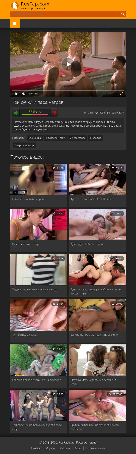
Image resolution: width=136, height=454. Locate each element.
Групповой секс (55, 137)
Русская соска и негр (25, 244)
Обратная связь (95, 448)
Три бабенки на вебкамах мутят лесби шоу (37, 427)
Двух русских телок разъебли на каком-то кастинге (96, 291)
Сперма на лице (24, 145)
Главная (36, 448)
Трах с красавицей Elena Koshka (91, 199)
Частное (65, 448)
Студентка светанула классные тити (35, 289)
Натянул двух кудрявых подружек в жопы (94, 382)
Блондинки (35, 137)
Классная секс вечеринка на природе (36, 380)
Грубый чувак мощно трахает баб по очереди (95, 427)
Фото (78, 448)
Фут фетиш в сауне (24, 334)
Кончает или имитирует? (28, 199)
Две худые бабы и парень (88, 244)
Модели (50, 448)
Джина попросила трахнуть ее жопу (94, 334)
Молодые (95, 137)
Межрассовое (77, 137)
